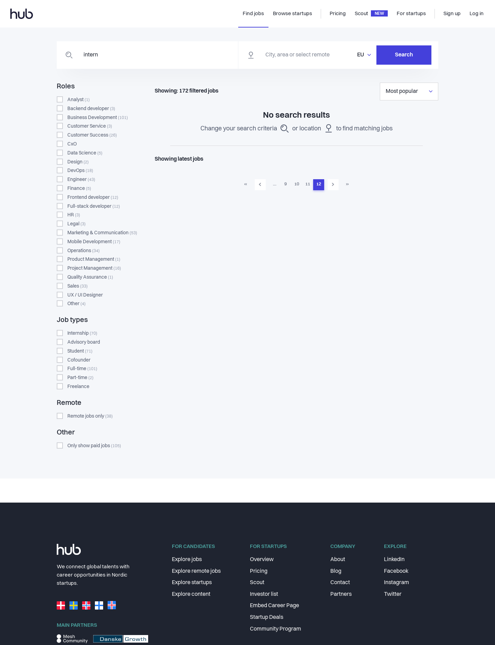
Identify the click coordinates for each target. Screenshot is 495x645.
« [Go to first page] (245, 184)
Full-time (82, 368)
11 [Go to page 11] (307, 184)
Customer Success (92, 135)
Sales (77, 286)
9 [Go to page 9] (285, 184)
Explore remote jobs (196, 571)
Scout (257, 582)
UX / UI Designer (85, 295)
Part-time (80, 377)
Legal (76, 224)
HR (73, 215)
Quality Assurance (90, 277)
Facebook (396, 571)
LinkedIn (394, 559)
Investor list (264, 594)
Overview (262, 559)
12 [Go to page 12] (318, 184)
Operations (83, 250)
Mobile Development (93, 241)
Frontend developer (92, 197)
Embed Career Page (274, 606)
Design (78, 162)
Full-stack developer (93, 206)
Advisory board (83, 342)
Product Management (93, 259)
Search (404, 55)
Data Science (84, 153)
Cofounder (78, 360)
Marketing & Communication (102, 232)
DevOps (80, 170)
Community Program (275, 629)
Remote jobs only (90, 416)
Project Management (94, 268)
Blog (335, 571)
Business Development (97, 117)
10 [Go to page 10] (296, 184)
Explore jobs (187, 559)
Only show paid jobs (94, 445)
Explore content (191, 594)
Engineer (81, 179)
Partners (341, 594)
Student (79, 351)
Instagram (396, 582)
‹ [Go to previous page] (260, 184)
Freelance (78, 386)
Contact (340, 582)
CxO (72, 144)
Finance (79, 188)
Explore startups (192, 582)
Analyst (78, 99)
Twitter (393, 594)
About (337, 559)
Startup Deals (266, 617)
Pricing (258, 571)
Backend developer (91, 108)
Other (76, 303)
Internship (82, 333)
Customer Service (89, 126)
